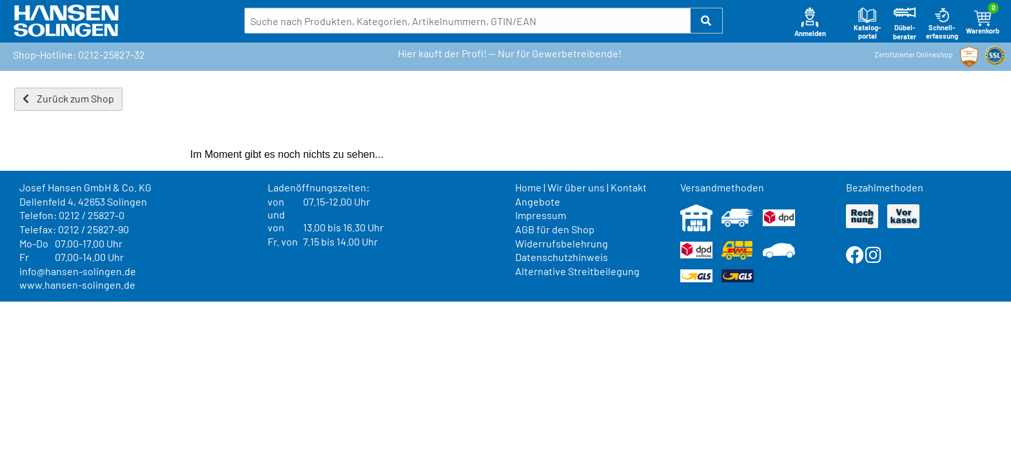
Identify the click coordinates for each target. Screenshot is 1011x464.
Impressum (540, 215)
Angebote (537, 201)
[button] (707, 21)
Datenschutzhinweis (561, 257)
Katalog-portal (867, 23)
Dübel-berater (904, 23)
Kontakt (629, 187)
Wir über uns (576, 187)
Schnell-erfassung (942, 23)
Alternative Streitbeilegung (577, 271)
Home (528, 187)
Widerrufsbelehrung (561, 243)
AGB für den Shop (554, 229)
